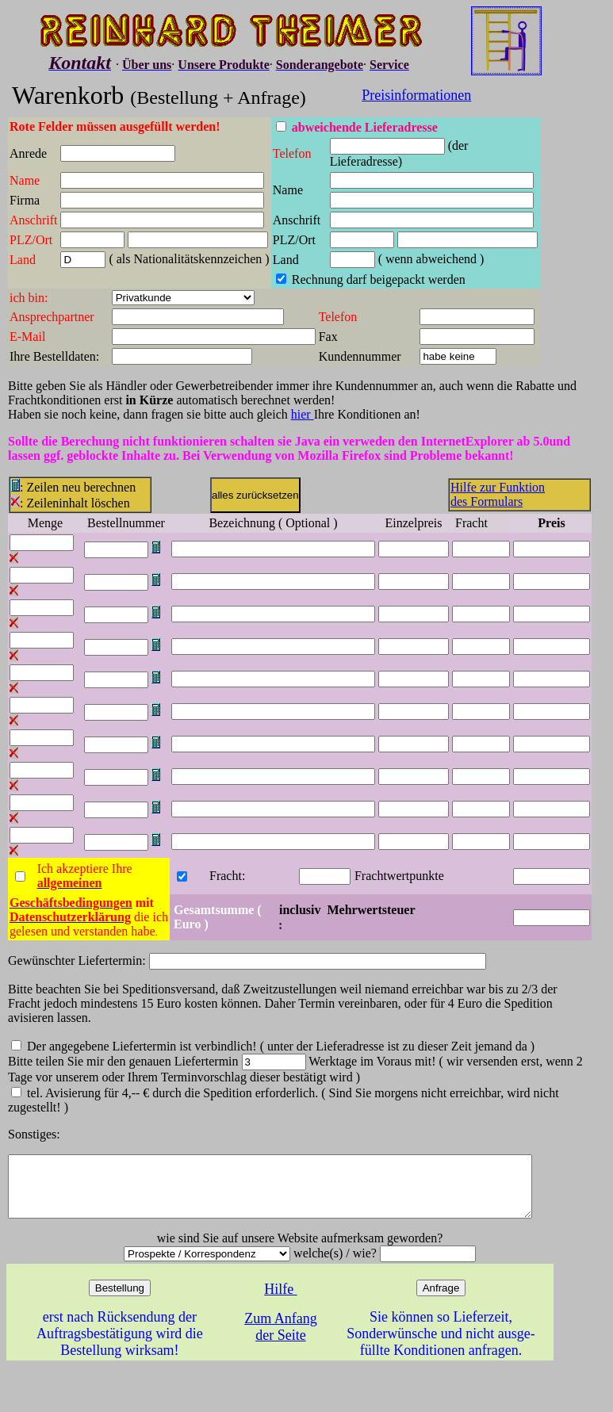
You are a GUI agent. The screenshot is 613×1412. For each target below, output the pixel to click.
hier (302, 414)
